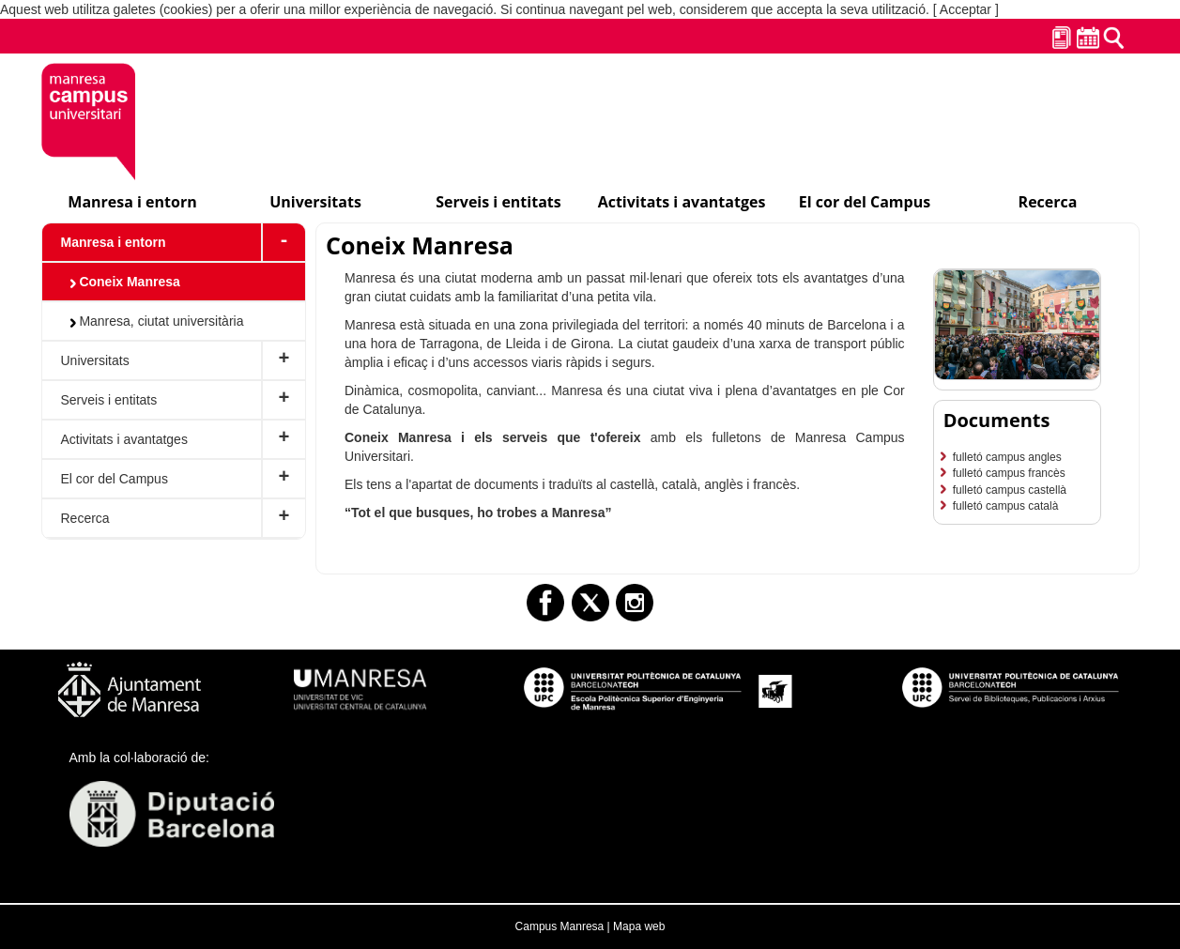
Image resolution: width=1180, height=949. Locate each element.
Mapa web (639, 926)
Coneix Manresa (125, 281)
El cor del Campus (114, 478)
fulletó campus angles (1007, 457)
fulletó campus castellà (1009, 490)
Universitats (95, 360)
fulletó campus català (1006, 506)
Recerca (85, 518)
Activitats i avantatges (124, 439)
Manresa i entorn (113, 242)
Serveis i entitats (109, 399)
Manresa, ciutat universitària (157, 321)
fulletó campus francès (1009, 473)
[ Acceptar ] (966, 9)
